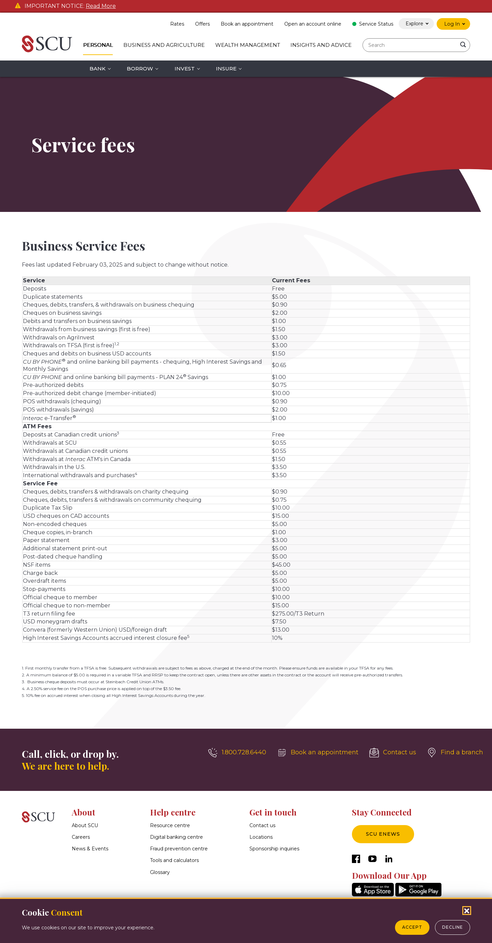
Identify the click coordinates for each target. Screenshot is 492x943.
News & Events (90, 849)
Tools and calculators (174, 861)
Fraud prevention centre (179, 849)
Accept (412, 927)
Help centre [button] (172, 812)
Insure (226, 68)
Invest (185, 68)
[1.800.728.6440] (237, 752)
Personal (98, 45)
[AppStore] (373, 894)
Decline (452, 927)
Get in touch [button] (273, 812)
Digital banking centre (176, 837)
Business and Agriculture (164, 45)
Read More (101, 6)
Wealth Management (247, 45)
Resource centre (170, 825)
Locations (261, 837)
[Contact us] (392, 752)
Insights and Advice (321, 45)
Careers (81, 837)
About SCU (85, 825)
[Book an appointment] (317, 752)
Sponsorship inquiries (274, 849)
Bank (98, 68)
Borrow (140, 68)
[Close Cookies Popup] (466, 910)
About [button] (83, 812)
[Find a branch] (455, 752)
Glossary (160, 872)
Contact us (262, 825)
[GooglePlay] (418, 894)
